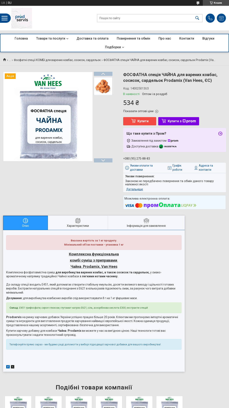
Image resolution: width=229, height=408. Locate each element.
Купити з (182, 121)
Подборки (113, 47)
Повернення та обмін (133, 38)
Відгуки (208, 38)
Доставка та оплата (93, 38)
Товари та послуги (50, 38)
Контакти (186, 38)
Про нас (164, 38)
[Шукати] (197, 18)
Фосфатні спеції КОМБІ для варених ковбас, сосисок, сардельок (57, 60)
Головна (21, 38)
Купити (143, 121)
